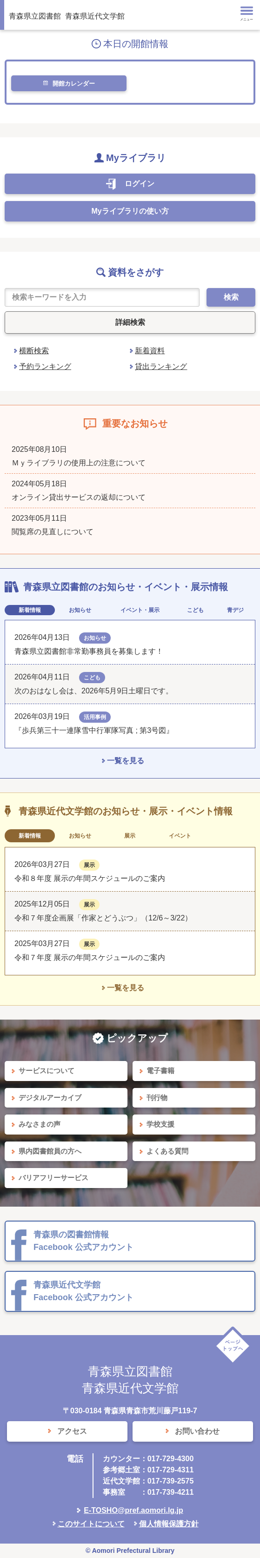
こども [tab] (195, 610)
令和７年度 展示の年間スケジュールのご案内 (89, 957)
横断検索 (34, 351)
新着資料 (150, 351)
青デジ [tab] (235, 610)
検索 (231, 297)
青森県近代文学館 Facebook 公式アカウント (83, 1291)
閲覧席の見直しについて (52, 532)
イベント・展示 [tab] (140, 610)
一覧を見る (125, 761)
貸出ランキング (161, 366)
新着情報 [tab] (30, 610)
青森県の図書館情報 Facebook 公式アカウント (83, 1241)
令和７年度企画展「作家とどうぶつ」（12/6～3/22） (103, 918)
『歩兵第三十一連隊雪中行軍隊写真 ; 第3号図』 (93, 730)
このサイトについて (91, 1524)
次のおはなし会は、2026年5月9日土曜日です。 (93, 691)
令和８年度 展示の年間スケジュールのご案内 (89, 878)
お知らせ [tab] (80, 610)
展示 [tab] (129, 836)
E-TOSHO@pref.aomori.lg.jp (133, 1510)
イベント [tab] (180, 836)
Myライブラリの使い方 (129, 211)
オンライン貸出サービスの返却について (79, 497)
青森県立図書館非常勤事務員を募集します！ (88, 651)
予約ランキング (45, 366)
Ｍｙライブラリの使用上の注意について (79, 463)
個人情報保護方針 (169, 1524)
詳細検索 (130, 322)
